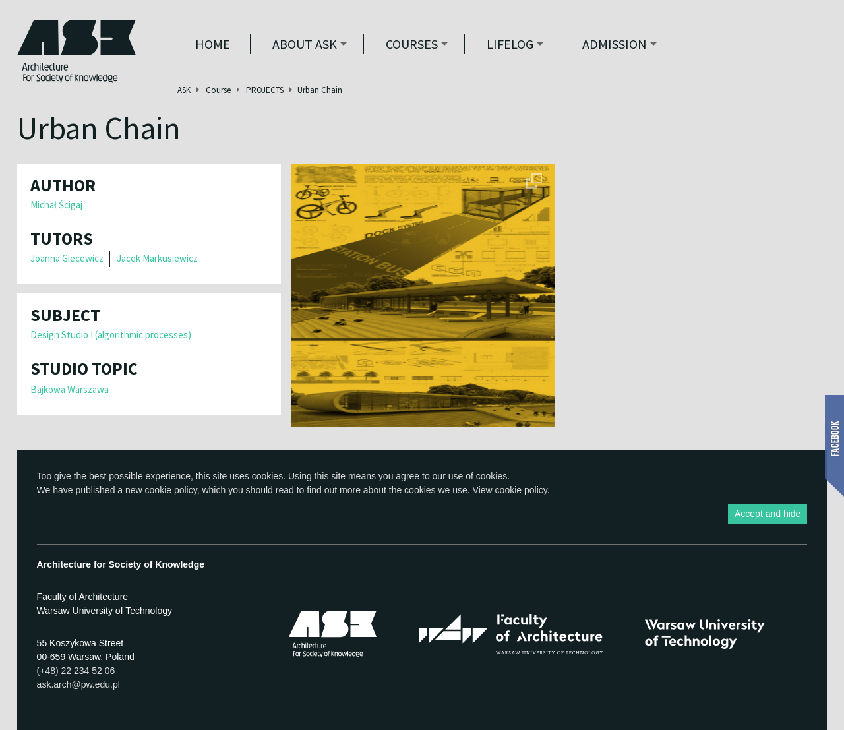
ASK (184, 90)
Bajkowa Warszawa (69, 389)
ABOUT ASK (304, 44)
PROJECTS (265, 90)
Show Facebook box (834, 446)
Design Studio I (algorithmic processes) (110, 334)
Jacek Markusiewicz (157, 258)
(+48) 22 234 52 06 (76, 670)
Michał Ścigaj (56, 204)
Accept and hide (767, 513)
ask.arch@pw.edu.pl (78, 684)
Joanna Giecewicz (67, 258)
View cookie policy (510, 490)
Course (218, 90)
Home (212, 44)
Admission (614, 44)
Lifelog (510, 44)
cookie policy (171, 490)
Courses (412, 44)
